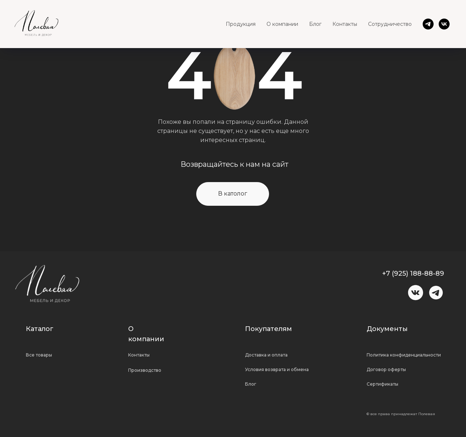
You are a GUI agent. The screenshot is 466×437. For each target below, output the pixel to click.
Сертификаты (382, 384)
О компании (282, 24)
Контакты (344, 24)
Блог (315, 24)
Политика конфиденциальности (404, 355)
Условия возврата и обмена (277, 369)
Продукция (241, 24)
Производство (144, 370)
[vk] (444, 24)
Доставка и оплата (266, 355)
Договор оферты (386, 369)
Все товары (39, 355)
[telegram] (428, 24)
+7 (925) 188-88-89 (413, 273)
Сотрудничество (390, 24)
